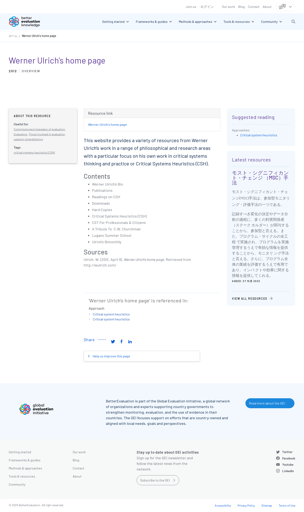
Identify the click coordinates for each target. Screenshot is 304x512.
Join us (191, 7)
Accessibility (223, 505)
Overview (31, 71)
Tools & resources (22, 476)
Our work (228, 7)
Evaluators (20, 134)
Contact (254, 7)
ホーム (13, 36)
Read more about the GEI (267, 403)
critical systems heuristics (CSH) (34, 152)
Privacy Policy (246, 505)
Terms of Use (287, 505)
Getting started (20, 452)
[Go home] (27, 21)
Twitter (287, 452)
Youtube (287, 464)
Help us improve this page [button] (111, 356)
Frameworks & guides (24, 460)
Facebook (288, 458)
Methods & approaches (25, 468)
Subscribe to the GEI (155, 480)
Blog (241, 7)
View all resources (249, 298)
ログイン (207, 7)
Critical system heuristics (111, 314)
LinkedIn (288, 471)
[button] (293, 21)
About (267, 7)
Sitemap (266, 505)
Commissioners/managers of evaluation (39, 129)
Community (17, 484)
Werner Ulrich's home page (39, 36)
